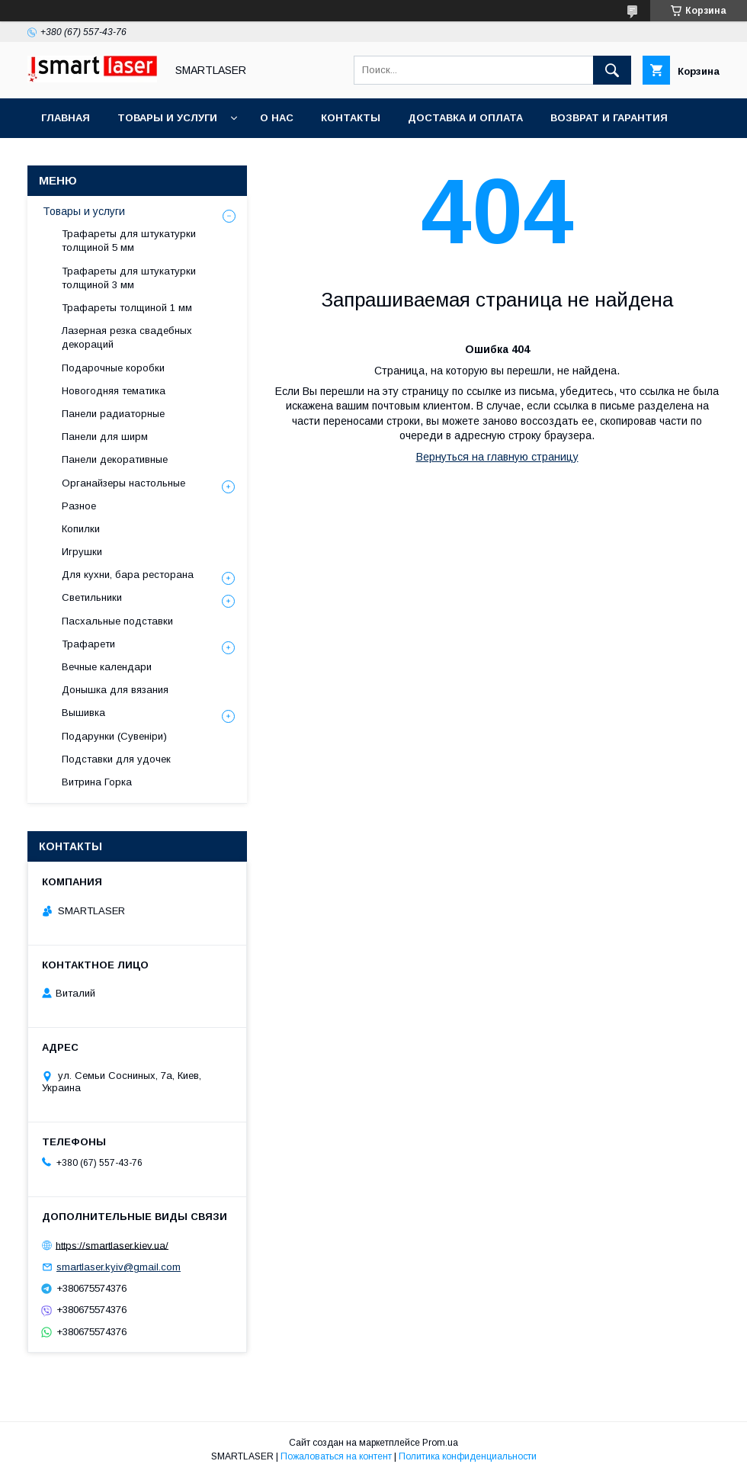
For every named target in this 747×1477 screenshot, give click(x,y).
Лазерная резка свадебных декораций (127, 337)
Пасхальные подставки (117, 621)
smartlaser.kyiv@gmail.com (118, 1267)
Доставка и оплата (465, 118)
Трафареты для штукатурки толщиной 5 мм (129, 240)
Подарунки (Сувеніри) (114, 736)
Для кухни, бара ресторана (128, 574)
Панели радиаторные (113, 413)
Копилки (81, 529)
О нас (276, 118)
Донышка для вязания (115, 689)
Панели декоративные (115, 459)
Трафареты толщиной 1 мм (127, 307)
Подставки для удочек (116, 759)
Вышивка (83, 712)
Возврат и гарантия (609, 118)
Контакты (350, 118)
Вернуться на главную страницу (497, 457)
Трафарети (88, 644)
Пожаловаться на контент (336, 1456)
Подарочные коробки (113, 368)
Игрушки (82, 551)
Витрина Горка (97, 782)
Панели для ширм (105, 436)
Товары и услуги (167, 118)
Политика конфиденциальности (468, 1456)
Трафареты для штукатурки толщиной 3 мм (129, 278)
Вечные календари (107, 667)
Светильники (92, 597)
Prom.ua (440, 1442)
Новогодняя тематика (113, 391)
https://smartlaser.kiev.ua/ (112, 1245)
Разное (79, 506)
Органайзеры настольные (123, 483)
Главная (65, 118)
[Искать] (612, 70)
